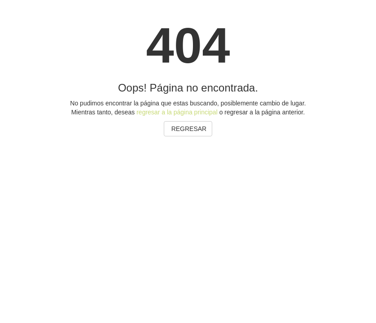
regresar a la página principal (177, 112)
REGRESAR (188, 128)
